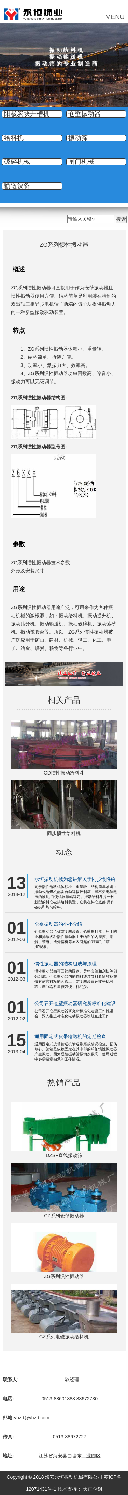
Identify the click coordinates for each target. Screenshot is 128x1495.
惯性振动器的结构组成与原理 (65, 963)
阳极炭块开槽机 (26, 113)
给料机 (14, 138)
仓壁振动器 (84, 113)
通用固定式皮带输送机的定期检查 (70, 1036)
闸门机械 (81, 161)
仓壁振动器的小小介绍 (58, 924)
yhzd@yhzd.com (31, 1417)
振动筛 (78, 138)
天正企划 (92, 1489)
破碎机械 (17, 161)
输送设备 (17, 185)
